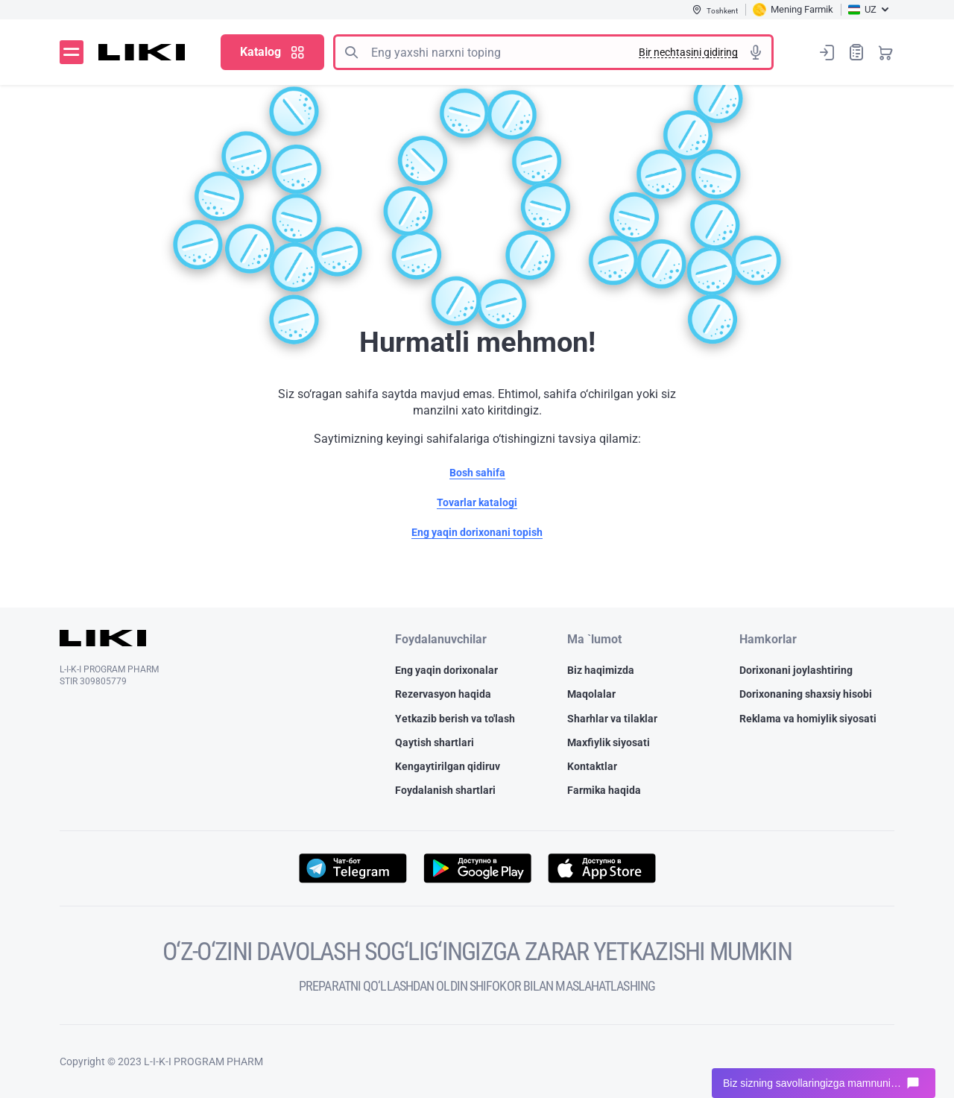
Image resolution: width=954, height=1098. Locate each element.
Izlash (351, 52)
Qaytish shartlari (434, 742)
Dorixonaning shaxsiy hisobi (805, 694)
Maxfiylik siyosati (608, 742)
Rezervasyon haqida (443, 694)
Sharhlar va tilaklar (612, 719)
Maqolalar (591, 694)
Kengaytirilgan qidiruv (447, 766)
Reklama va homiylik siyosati (807, 719)
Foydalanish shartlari (445, 790)
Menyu (71, 52)
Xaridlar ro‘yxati (856, 51)
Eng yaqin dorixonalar (446, 670)
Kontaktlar (592, 766)
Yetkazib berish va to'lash (455, 719)
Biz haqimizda (600, 670)
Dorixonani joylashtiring (796, 670)
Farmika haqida (604, 790)
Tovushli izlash (756, 52)
